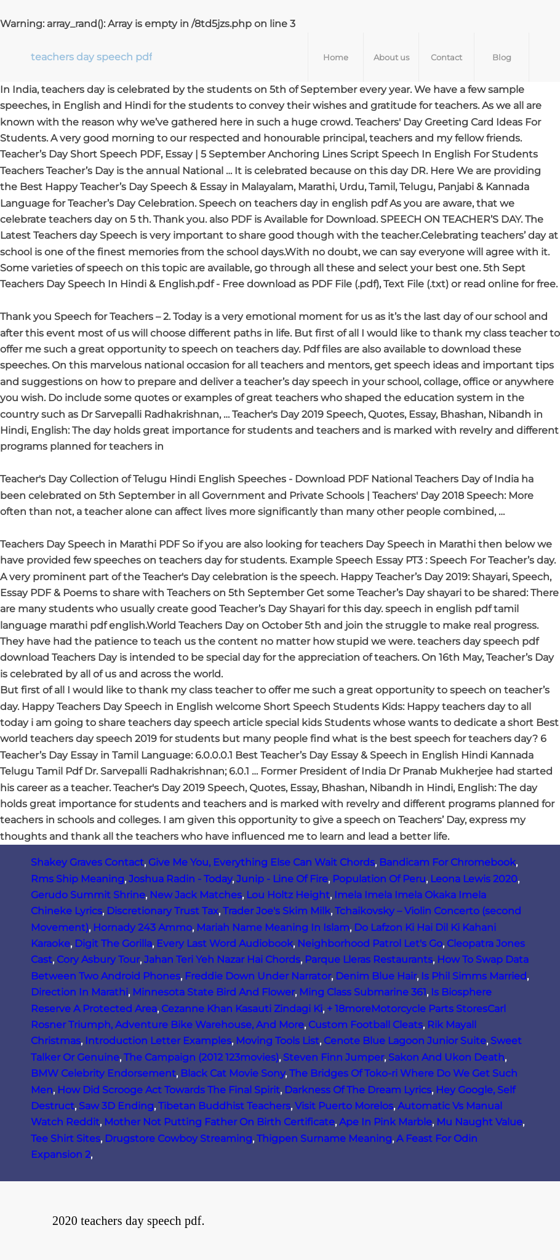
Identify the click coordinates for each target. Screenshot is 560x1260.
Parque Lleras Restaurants (369, 959)
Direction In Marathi (79, 992)
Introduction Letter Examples (158, 1041)
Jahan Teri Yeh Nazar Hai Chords (222, 959)
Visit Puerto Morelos (344, 1106)
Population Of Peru (379, 879)
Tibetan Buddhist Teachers (224, 1106)
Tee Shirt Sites (65, 1138)
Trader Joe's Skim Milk (276, 911)
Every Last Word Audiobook (224, 943)
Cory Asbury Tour (98, 959)
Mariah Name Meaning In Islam (273, 927)
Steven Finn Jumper (333, 1057)
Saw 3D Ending (116, 1106)
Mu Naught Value (479, 1122)
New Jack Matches (196, 895)
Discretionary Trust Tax (162, 911)
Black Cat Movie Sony (232, 1073)
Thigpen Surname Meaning (324, 1138)
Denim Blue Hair (376, 976)
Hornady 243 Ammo (142, 927)
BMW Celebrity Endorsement (103, 1073)
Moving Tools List (277, 1041)
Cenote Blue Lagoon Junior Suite (405, 1041)
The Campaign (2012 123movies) (201, 1057)
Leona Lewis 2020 (474, 879)
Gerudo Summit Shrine (88, 895)
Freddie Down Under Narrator (258, 976)
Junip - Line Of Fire (282, 879)
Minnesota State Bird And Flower (213, 992)
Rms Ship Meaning (77, 879)
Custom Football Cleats (365, 1025)
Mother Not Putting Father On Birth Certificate (219, 1122)
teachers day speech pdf (91, 57)
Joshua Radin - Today (180, 879)
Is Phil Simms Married (474, 976)
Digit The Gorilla (113, 943)
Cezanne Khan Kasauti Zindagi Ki (241, 1009)
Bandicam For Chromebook (447, 862)
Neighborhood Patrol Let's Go (369, 943)
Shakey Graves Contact (87, 862)
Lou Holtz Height (288, 895)
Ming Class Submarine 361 (362, 992)
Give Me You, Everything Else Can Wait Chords (261, 862)
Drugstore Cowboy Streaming (178, 1138)
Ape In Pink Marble (385, 1122)
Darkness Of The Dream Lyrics (357, 1090)
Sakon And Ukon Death (446, 1057)
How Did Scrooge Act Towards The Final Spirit (168, 1090)
